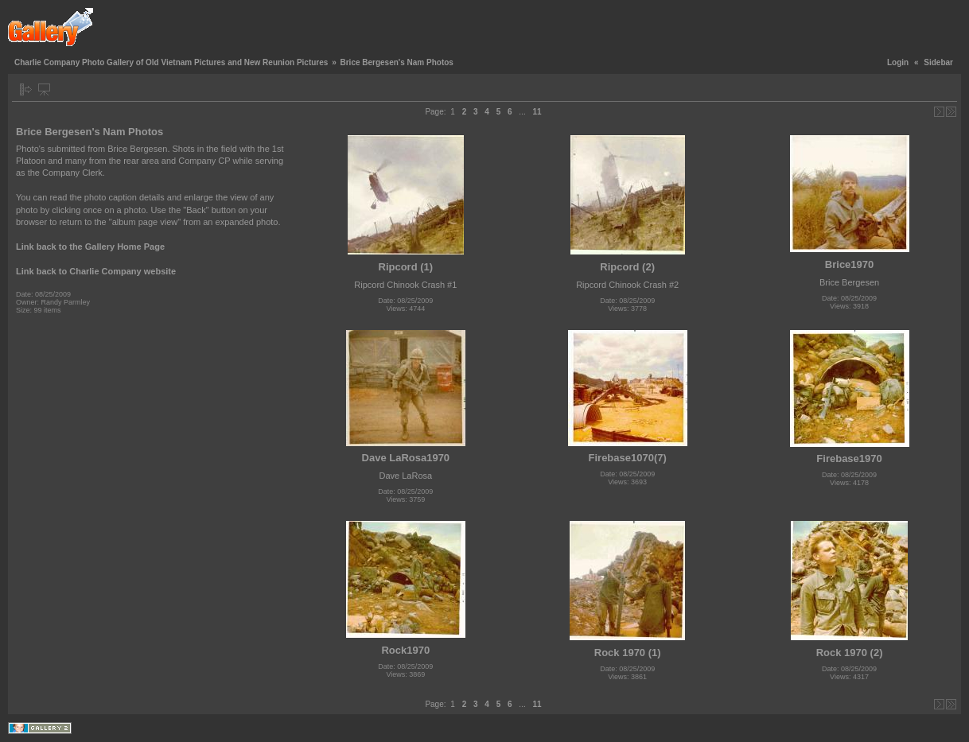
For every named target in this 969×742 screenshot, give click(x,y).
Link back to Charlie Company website (96, 271)
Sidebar (938, 62)
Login (898, 62)
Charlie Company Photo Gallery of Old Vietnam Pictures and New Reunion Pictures (171, 62)
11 (536, 111)
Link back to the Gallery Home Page (90, 246)
